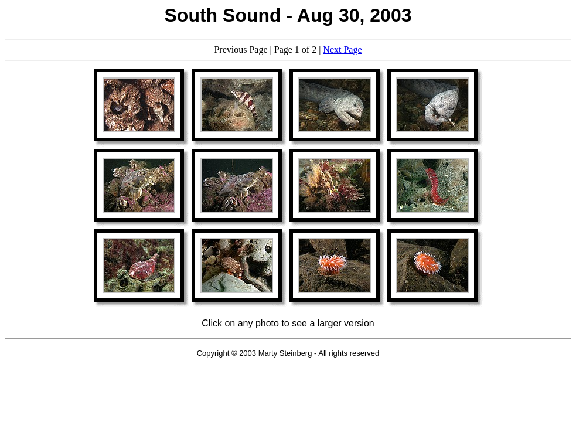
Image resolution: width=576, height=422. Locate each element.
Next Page (342, 50)
